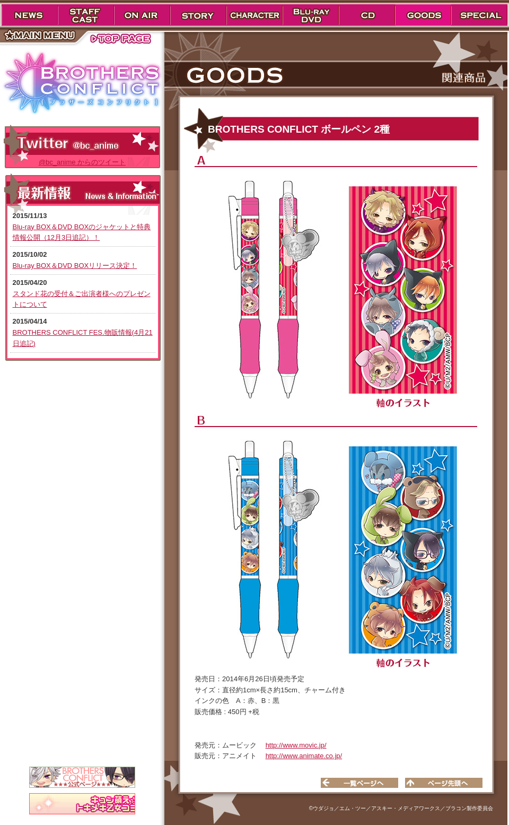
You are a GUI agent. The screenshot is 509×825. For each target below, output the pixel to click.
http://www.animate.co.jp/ (304, 756)
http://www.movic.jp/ (296, 745)
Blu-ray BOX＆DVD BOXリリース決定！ (75, 266)
